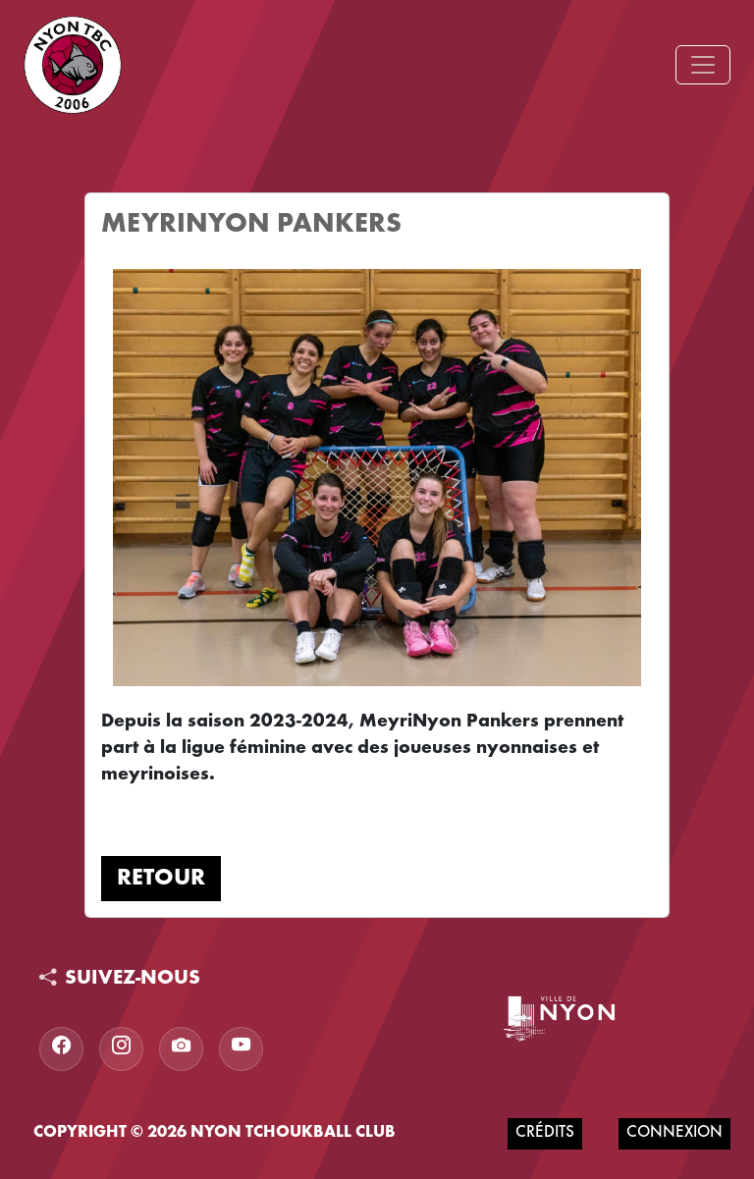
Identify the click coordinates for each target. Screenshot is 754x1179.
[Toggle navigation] (702, 64)
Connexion (674, 1133)
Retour (161, 878)
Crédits (544, 1133)
